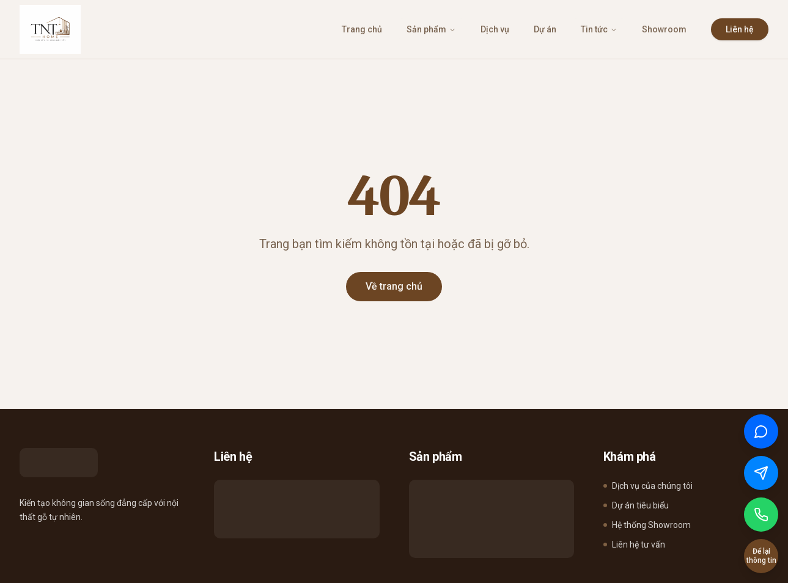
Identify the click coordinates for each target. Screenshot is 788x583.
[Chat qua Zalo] (761, 431)
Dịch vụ (495, 29)
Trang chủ (362, 29)
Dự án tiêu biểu (636, 505)
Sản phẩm (431, 29)
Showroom (664, 29)
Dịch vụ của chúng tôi (648, 486)
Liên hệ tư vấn (634, 544)
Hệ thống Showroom (647, 525)
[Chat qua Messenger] (761, 473)
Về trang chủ (394, 286)
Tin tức (599, 29)
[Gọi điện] (761, 514)
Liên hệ (740, 29)
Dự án (545, 29)
